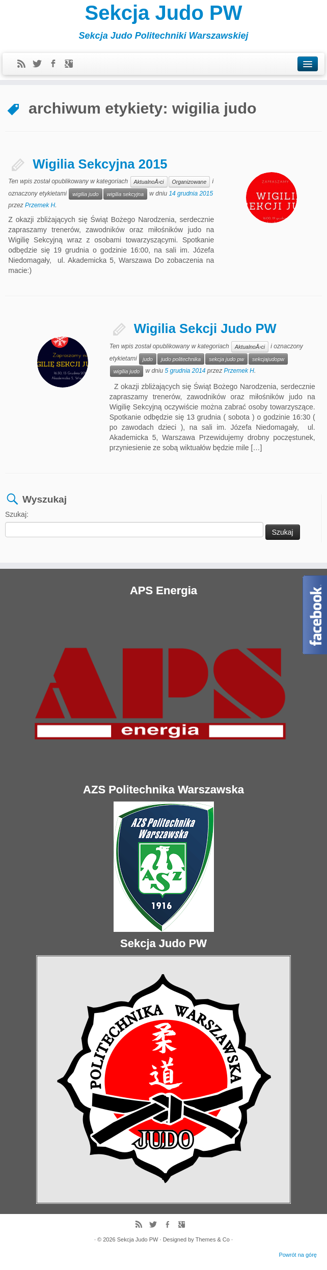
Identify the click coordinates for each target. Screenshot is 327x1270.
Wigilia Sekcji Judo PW (205, 328)
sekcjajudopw (268, 359)
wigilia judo (85, 194)
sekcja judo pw (226, 359)
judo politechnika (181, 359)
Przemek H (40, 205)
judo (148, 359)
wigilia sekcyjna (125, 194)
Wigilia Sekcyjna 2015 (100, 164)
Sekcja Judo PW (163, 12)
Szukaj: (17, 514)
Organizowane (189, 182)
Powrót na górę (298, 1255)
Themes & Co (213, 1239)
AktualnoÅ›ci (149, 182)
